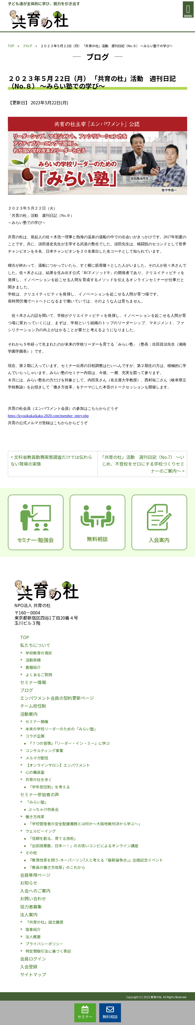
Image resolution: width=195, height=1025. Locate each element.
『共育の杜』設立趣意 (44, 922)
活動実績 (33, 660)
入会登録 (28, 966)
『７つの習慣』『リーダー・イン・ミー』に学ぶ (69, 743)
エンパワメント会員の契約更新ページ (57, 698)
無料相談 (110, 1012)
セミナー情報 (33, 682)
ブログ (27, 45)
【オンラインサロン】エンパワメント (57, 765)
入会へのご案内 (35, 890)
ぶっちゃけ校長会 (43, 809)
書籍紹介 (33, 667)
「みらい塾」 (36, 802)
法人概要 (33, 936)
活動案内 (28, 714)
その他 (31, 852)
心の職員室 (34, 772)
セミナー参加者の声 (39, 794)
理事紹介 (33, 929)
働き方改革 (34, 816)
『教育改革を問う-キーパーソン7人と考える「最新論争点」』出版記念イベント (95, 860)
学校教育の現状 (38, 653)
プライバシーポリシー (44, 943)
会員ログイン (33, 958)
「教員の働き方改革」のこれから (56, 867)
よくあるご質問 (38, 674)
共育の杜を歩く (38, 779)
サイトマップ (33, 974)
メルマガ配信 (36, 757)
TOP (11, 45)
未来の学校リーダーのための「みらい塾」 (61, 728)
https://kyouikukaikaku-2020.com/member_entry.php (48, 416)
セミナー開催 (36, 721)
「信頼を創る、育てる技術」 (53, 838)
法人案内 (28, 914)
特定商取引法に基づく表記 (48, 951)
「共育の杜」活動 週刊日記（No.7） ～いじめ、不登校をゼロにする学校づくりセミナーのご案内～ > (142, 464)
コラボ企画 (34, 736)
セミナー (85, 1012)
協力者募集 (31, 906)
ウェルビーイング (40, 831)
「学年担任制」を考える (49, 786)
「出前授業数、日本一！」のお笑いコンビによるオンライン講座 (83, 845)
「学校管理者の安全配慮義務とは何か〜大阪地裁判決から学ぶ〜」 (85, 823)
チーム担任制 (33, 705)
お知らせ (28, 882)
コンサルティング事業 (44, 750)
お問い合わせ (33, 898)
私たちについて (35, 645)
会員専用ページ (35, 875)
